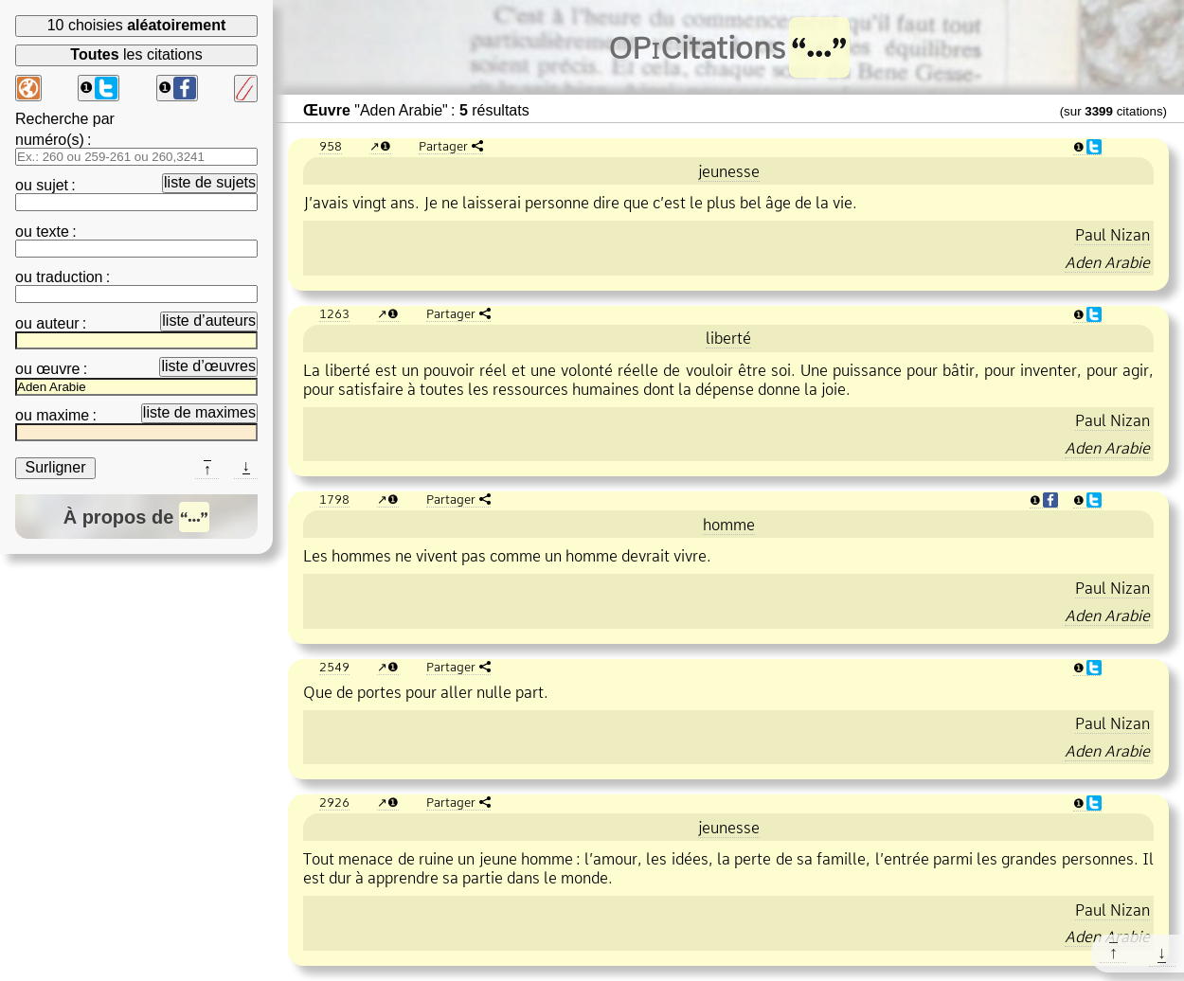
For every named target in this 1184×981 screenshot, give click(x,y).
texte (52, 231)
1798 (334, 499)
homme (729, 524)
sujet (52, 185)
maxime (62, 415)
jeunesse (729, 171)
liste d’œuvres (208, 366)
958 (330, 145)
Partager (443, 145)
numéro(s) (49, 140)
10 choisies (136, 25)
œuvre (58, 369)
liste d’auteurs (209, 320)
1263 (334, 313)
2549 (334, 666)
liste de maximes (199, 412)
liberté (728, 338)
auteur (57, 323)
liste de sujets (210, 182)
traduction (69, 277)
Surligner (55, 467)
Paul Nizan (1112, 234)
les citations (136, 54)
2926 (334, 802)
